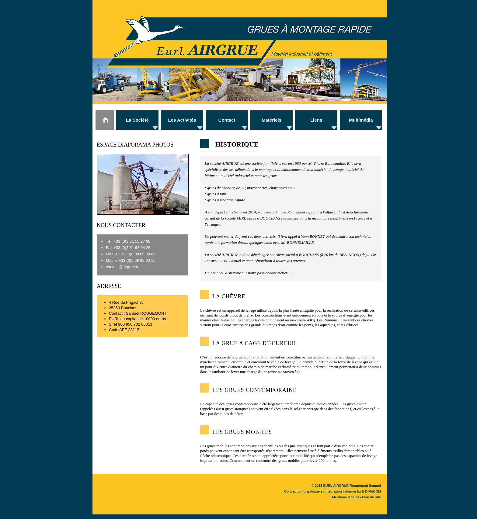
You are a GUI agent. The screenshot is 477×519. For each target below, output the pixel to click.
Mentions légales (345, 497)
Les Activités (182, 120)
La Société (137, 120)
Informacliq (352, 491)
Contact (226, 120)
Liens (316, 120)
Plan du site (371, 497)
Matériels (271, 120)
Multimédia (361, 120)
